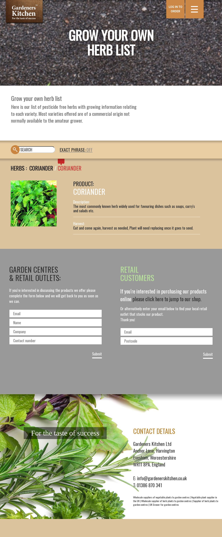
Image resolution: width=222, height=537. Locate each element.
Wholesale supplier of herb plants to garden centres (166, 501)
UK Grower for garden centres (164, 504)
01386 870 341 (149, 485)
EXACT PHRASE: (73, 149)
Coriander (41, 168)
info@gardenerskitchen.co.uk (162, 478)
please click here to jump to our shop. (166, 299)
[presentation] (111, 375)
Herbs (17, 168)
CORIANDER (69, 168)
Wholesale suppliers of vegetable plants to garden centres (161, 497)
